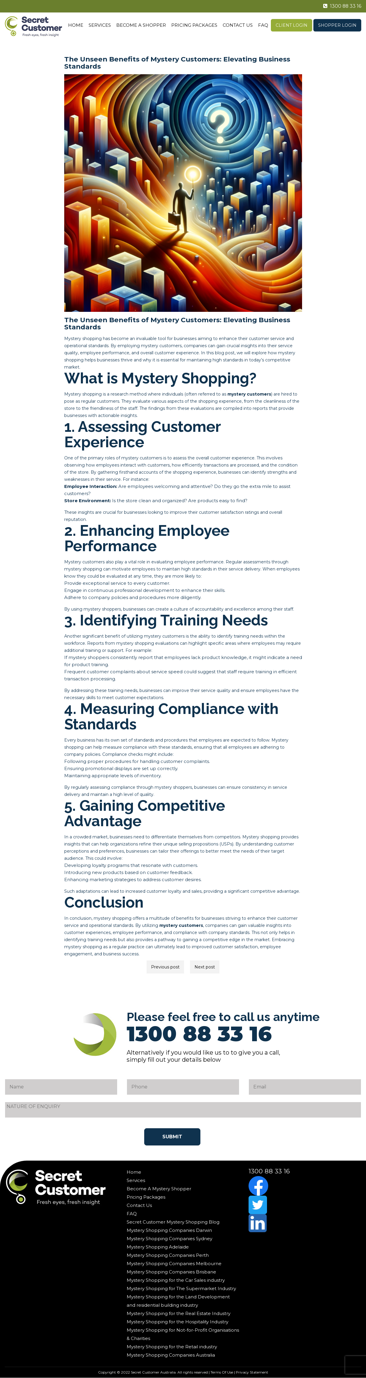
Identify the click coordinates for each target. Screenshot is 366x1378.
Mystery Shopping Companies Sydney (169, 1238)
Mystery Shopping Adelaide (158, 1247)
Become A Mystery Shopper (159, 1188)
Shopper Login (337, 25)
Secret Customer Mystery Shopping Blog (173, 1222)
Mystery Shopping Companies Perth (168, 1255)
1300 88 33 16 (340, 6)
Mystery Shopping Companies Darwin (169, 1230)
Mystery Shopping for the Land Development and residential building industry (178, 1301)
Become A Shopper (141, 25)
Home (75, 25)
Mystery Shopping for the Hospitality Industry (177, 1322)
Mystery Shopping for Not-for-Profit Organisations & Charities (183, 1334)
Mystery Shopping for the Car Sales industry (176, 1280)
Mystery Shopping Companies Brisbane (171, 1272)
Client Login (291, 25)
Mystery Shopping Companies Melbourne (174, 1263)
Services (100, 25)
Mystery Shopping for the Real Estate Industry (178, 1313)
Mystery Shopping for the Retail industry (172, 1346)
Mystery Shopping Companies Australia (171, 1355)
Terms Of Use (222, 1372)
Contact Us (238, 25)
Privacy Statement (252, 1372)
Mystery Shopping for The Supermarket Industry (181, 1288)
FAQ (263, 25)
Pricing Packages (194, 25)
